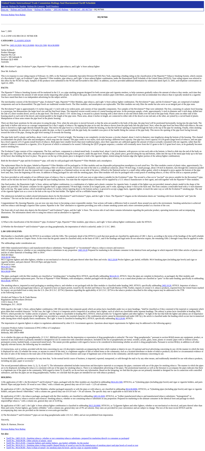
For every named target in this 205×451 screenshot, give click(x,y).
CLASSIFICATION (22, 41)
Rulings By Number (17, 6)
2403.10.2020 (15, 45)
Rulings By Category (36, 6)
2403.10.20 (82, 250)
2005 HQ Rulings (61, 9)
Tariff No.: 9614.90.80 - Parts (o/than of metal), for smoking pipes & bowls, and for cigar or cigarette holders (52, 448)
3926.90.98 (5, 257)
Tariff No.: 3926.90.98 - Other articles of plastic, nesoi (29, 440)
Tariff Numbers (52, 6)
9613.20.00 (112, 259)
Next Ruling (20, 15)
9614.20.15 (5, 267)
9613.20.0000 (28, 45)
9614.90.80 (5, 271)
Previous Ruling (8, 15)
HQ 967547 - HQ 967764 (81, 9)
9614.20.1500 (41, 45)
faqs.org (5, 6)
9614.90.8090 (53, 45)
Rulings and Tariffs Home (21, 9)
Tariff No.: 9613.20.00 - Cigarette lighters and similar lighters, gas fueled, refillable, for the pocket (47, 443)
